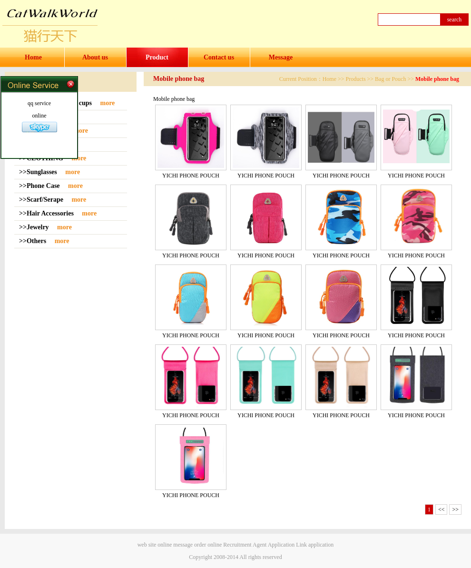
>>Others (33, 241)
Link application (315, 544)
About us (95, 57)
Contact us (219, 57)
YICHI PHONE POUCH (190, 175)
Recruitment (237, 544)
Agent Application (273, 544)
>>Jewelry (34, 227)
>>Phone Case (40, 185)
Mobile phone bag (437, 79)
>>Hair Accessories (47, 213)
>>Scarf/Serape (42, 199)
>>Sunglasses (39, 172)
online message (175, 544)
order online (208, 544)
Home (33, 57)
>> (455, 509)
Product (157, 57)
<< (441, 509)
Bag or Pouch (390, 79)
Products (356, 79)
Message (281, 57)
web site (147, 544)
